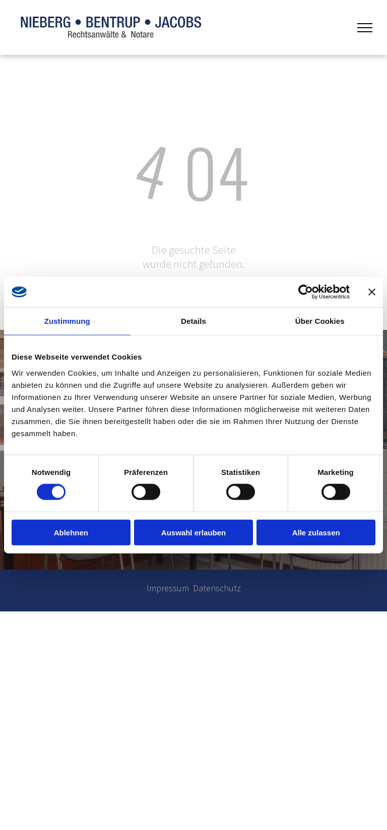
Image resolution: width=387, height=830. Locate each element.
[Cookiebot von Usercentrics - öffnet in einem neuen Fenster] (306, 292)
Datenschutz (217, 588)
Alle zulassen (316, 532)
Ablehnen (71, 532)
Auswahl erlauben (193, 532)
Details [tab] (193, 321)
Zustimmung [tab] (67, 321)
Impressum (168, 588)
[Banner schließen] (371, 292)
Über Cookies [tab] (320, 321)
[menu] (365, 28)
